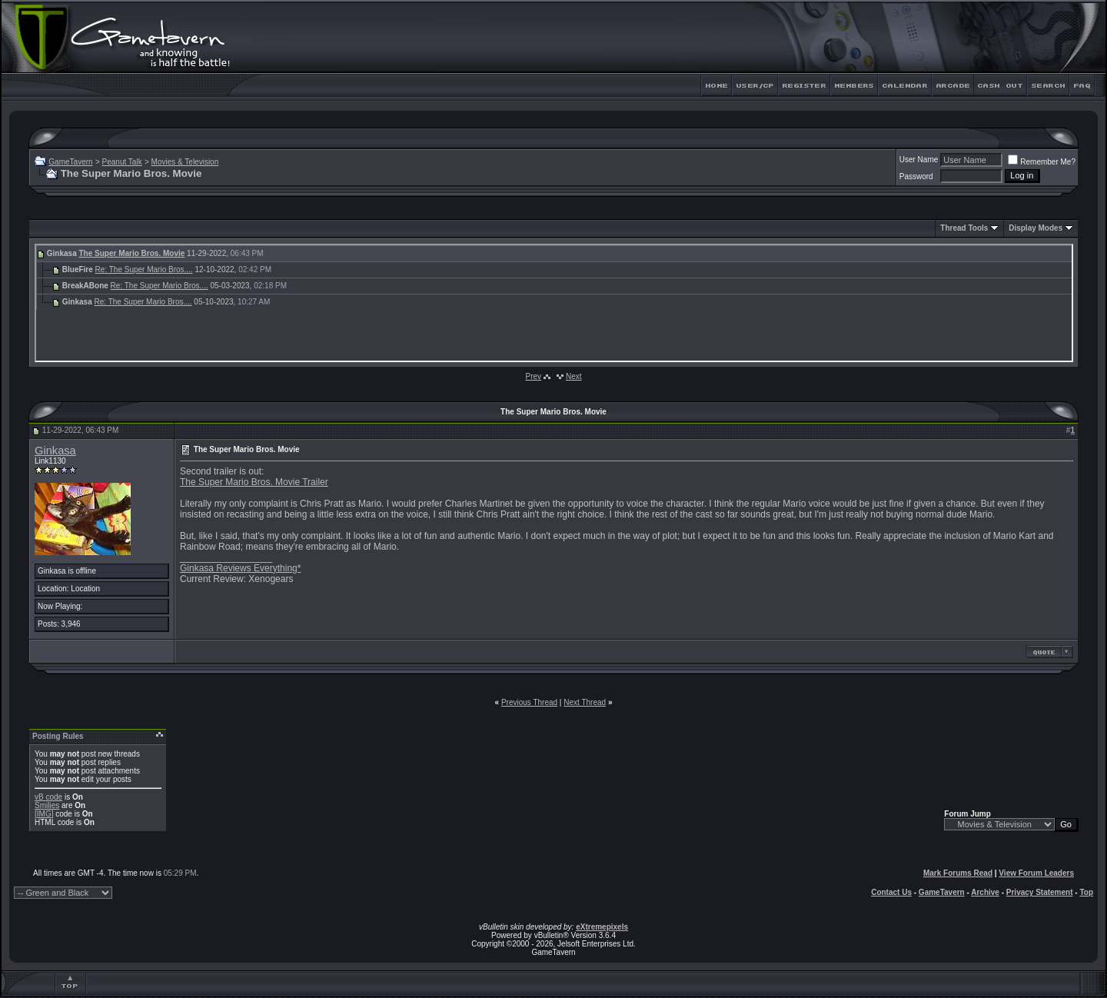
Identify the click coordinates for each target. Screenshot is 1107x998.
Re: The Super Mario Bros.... (144, 269)
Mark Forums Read (957, 873)
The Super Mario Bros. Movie (131, 253)
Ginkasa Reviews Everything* (240, 568)
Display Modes (1035, 228)
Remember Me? (1041, 162)
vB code (48, 797)
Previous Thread (529, 702)
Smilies (47, 805)
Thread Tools (964, 228)
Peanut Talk (122, 162)
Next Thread (584, 702)
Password (916, 176)
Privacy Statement (1039, 892)
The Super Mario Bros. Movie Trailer (254, 482)
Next (574, 376)
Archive (985, 892)
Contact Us (891, 892)
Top (1086, 892)
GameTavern (70, 162)
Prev (533, 376)
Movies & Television (185, 162)
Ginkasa (55, 450)
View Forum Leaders (1036, 873)
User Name (919, 159)
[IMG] (44, 814)
